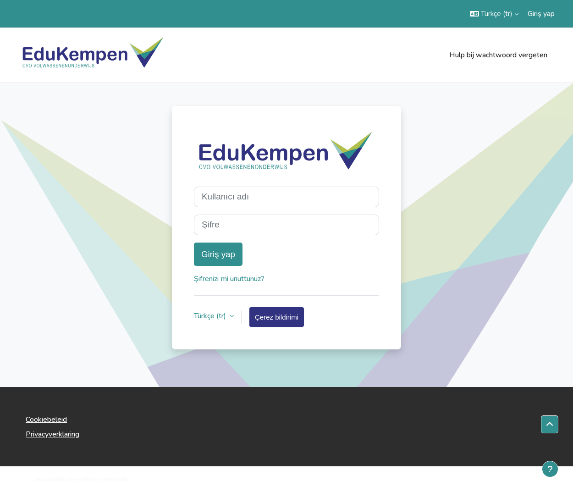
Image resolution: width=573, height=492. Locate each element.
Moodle (20, 479)
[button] (494, 14)
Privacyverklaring (52, 434)
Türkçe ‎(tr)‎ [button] (211, 316)
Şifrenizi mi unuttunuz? (229, 279)
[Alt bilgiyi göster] (550, 469)
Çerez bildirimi (276, 317)
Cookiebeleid (46, 420)
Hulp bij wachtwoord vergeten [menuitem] (498, 55)
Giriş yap (541, 14)
